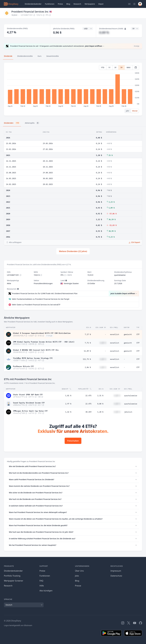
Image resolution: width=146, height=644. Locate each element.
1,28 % (100, 412)
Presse (78, 585)
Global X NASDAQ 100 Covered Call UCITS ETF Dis (36, 350)
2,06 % (88, 367)
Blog (77, 580)
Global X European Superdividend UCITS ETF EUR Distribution (41, 333)
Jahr (127, 111)
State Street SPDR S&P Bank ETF (28, 394)
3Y (115, 67)
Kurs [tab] (39, 56)
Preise (60, 4)
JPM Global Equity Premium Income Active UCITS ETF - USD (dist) (43, 341)
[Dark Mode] (134, 4)
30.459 (88, 412)
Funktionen (49, 4)
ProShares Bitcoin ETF (23, 366)
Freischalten (73, 440)
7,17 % (88, 334)
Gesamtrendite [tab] (52, 56)
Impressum (115, 570)
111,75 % (87, 359)
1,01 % (68, 395)
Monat (134, 111)
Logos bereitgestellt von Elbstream (18, 625)
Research (8, 585)
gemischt (128, 334)
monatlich (114, 334)
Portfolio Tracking (12, 575)
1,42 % (68, 412)
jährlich (128, 412)
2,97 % (68, 404)
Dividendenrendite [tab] (25, 56)
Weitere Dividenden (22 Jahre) (73, 251)
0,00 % (100, 404)
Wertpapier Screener (13, 580)
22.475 (88, 395)
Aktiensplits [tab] (32, 123)
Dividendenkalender (33, 4)
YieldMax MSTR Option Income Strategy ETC (33, 358)
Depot (100, 4)
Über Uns (79, 570)
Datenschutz (116, 575)
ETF (138, 334)
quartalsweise (130, 395)
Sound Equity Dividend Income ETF (29, 402)
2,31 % (100, 395)
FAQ (41, 580)
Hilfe (42, 585)
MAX (128, 67)
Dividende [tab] (8, 56)
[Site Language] (129, 4)
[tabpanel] (73, 89)
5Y (121, 67)
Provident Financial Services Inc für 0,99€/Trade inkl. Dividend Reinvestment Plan (45, 293)
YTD (102, 67)
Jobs (77, 575)
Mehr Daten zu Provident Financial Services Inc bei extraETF (36, 304)
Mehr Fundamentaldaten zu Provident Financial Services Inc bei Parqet (40, 299)
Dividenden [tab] (12, 123)
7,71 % (88, 343)
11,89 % (87, 351)
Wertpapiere (90, 4)
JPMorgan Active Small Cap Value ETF (30, 410)
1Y (109, 67)
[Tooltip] (66, 281)
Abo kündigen (46, 590)
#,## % (104, 32)
